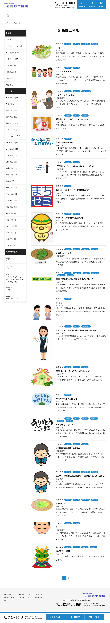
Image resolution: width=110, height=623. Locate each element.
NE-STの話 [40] (12, 139)
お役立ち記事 (86, 14)
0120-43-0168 (67, 2)
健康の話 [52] (11, 158)
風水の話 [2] (11, 216)
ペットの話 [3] (11, 222)
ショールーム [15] (13, 133)
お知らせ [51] (11, 197)
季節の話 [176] (11, 171)
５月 (15, 264)
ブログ (99, 14)
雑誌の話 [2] (11, 210)
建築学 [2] (10, 177)
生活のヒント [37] (13, 100)
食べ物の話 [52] (12, 145)
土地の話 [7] (11, 235)
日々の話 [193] (11, 113)
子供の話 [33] (11, 107)
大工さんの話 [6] (12, 242)
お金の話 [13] (11, 203)
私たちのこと (24, 594)
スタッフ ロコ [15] (14, 43)
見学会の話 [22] (12, 94)
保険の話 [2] (11, 229)
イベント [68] (11, 126)
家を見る (21, 591)
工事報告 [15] (11, 152)
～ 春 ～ (15, 285)
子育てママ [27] (12, 55)
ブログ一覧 (16, 19)
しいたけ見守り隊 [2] (14, 49)
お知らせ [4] (11, 62)
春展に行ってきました (15, 294)
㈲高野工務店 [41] (13, 68)
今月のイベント (9, 591)
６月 (15, 256)
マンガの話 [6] (11, 190)
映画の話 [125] (11, 184)
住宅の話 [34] (11, 165)
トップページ (8, 19)
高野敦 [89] (10, 75)
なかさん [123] (11, 81)
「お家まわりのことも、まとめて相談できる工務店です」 (15, 274)
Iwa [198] (9, 36)
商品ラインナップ (9, 594)
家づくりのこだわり (35, 591)
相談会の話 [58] (12, 120)
